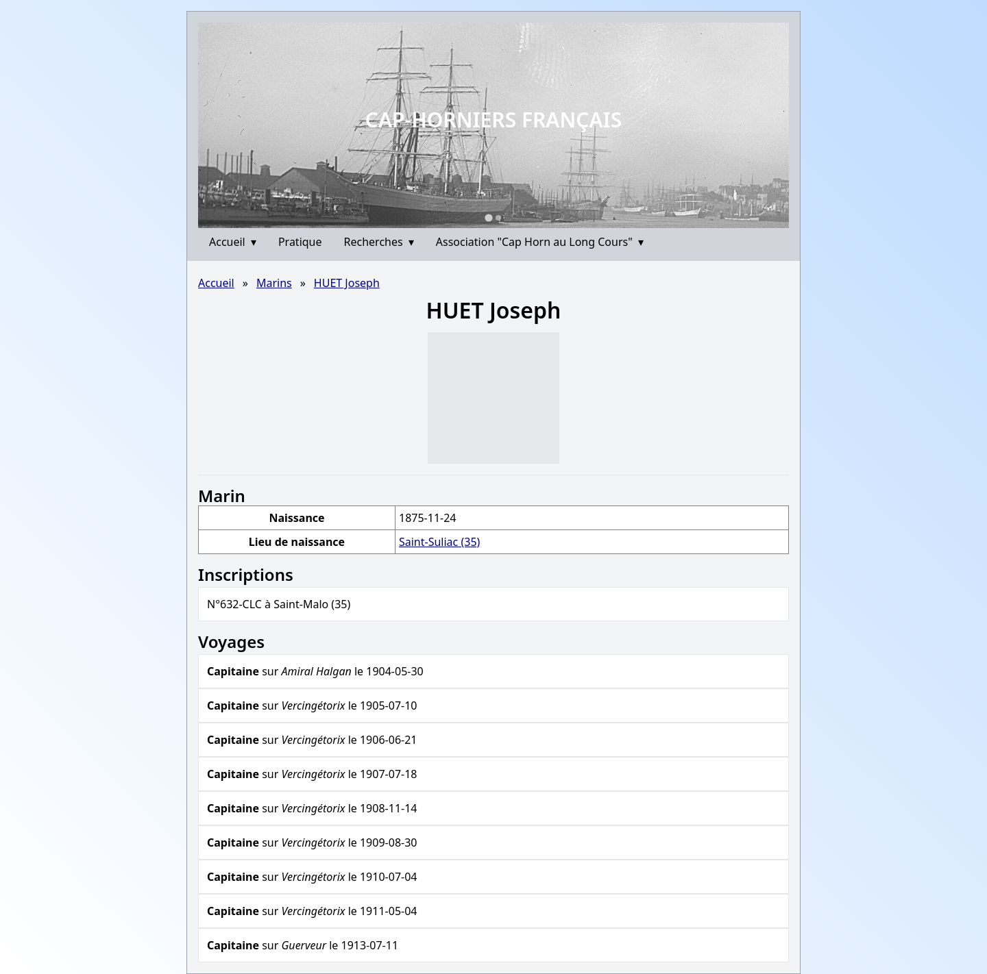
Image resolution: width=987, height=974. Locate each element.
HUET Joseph (347, 282)
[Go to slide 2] (498, 218)
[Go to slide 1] (488, 217)
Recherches (379, 241)
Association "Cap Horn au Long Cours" (540, 241)
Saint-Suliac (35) (439, 541)
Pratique (300, 241)
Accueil (232, 241)
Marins (274, 282)
